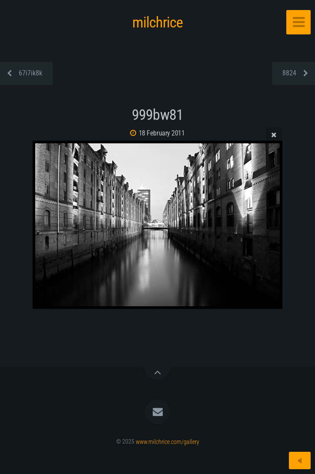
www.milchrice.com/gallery (167, 441)
